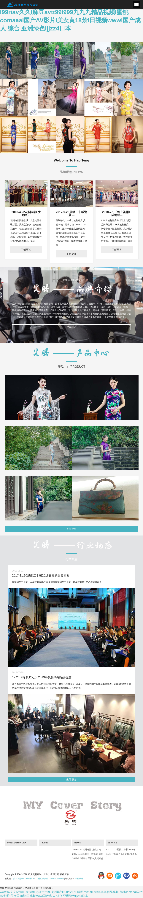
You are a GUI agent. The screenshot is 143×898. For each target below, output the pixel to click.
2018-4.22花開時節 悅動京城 (86, 849)
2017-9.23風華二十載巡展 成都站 (87, 855)
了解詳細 (71, 327)
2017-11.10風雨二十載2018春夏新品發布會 (120, 850)
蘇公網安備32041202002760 (51, 878)
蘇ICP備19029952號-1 (23, 878)
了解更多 (26, 249)
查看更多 (71, 529)
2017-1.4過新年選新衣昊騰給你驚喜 (87, 859)
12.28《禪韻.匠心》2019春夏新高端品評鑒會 (121, 855)
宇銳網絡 (79, 878)
